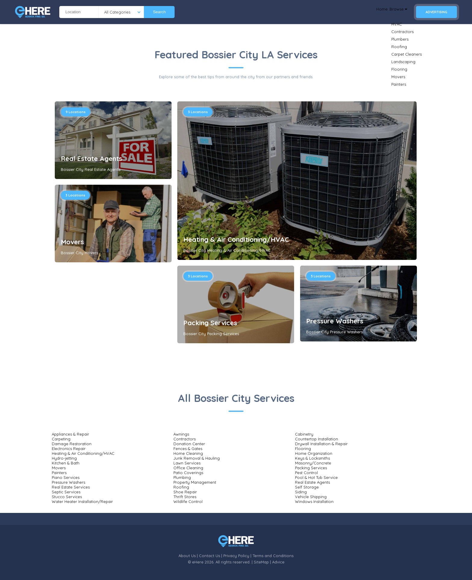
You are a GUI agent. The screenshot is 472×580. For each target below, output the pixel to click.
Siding (301, 491)
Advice (278, 562)
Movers (72, 242)
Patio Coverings (188, 472)
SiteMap (261, 562)
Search (159, 12)
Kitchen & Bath (65, 463)
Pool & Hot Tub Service (316, 477)
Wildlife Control (188, 501)
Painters (59, 472)
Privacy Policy (236, 555)
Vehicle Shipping (311, 496)
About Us (187, 555)
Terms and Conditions (273, 555)
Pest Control (306, 472)
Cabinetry (304, 434)
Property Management (194, 482)
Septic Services (66, 491)
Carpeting (61, 439)
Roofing (181, 487)
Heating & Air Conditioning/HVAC (236, 239)
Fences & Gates (187, 448)
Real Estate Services (71, 487)
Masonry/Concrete (313, 463)
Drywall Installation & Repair (321, 443)
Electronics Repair (68, 448)
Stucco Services (67, 496)
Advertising (436, 12)
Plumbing (182, 477)
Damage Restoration (72, 443)
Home (370, 12)
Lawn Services (186, 463)
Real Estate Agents (91, 158)
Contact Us (209, 555)
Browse (394, 12)
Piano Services (65, 477)
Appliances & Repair (70, 434)
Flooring (303, 448)
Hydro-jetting (64, 458)
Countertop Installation (316, 439)
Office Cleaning (188, 467)
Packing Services (210, 323)
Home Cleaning (188, 453)
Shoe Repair (185, 491)
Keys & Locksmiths (312, 458)
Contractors (184, 439)
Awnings (181, 434)
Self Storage (307, 487)
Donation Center (189, 443)
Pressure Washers (334, 321)
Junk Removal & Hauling (196, 458)
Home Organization (313, 453)
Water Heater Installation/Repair (82, 501)
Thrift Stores (184, 496)
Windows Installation (314, 501)
